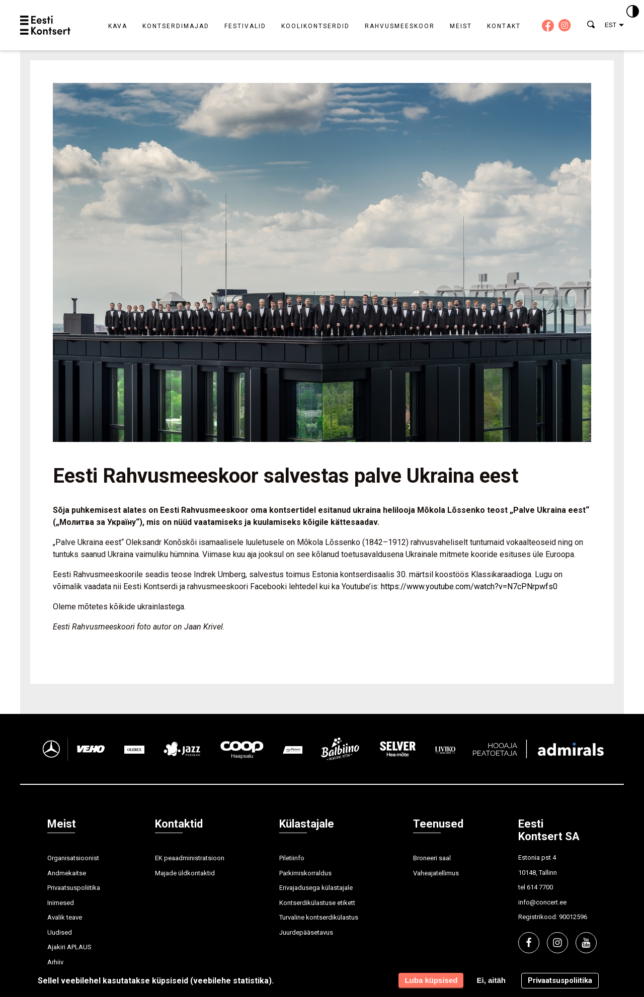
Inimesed (60, 903)
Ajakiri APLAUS (69, 947)
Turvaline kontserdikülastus (318, 917)
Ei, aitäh (491, 980)
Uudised (59, 932)
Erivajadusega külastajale (316, 887)
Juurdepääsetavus (306, 932)
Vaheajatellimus (436, 873)
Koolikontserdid (315, 26)
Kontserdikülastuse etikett (317, 903)
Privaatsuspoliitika (73, 887)
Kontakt (504, 26)
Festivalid (245, 26)
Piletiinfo (291, 858)
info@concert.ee (542, 902)
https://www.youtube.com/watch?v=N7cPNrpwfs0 (469, 586)
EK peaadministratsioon (189, 858)
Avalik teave (64, 917)
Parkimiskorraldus (305, 873)
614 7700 (540, 887)
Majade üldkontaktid (185, 873)
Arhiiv (55, 962)
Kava (117, 26)
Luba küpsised (431, 980)
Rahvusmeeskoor (400, 26)
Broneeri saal (432, 858)
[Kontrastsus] (632, 12)
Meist (461, 26)
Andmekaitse (66, 873)
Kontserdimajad (175, 26)
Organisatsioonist (73, 858)
